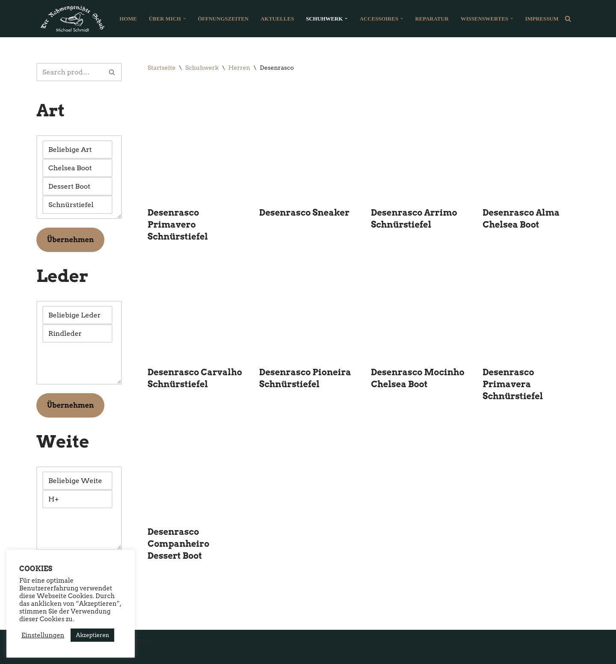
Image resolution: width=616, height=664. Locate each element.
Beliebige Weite (77, 480)
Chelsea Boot (77, 168)
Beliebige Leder (77, 315)
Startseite (161, 67)
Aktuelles (277, 19)
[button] (184, 18)
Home (128, 19)
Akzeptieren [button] (92, 635)
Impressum (541, 19)
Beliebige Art (77, 149)
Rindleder (77, 333)
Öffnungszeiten (223, 19)
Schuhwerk (202, 67)
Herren (239, 67)
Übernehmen (70, 240)
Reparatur (431, 19)
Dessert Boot (77, 186)
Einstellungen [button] (42, 635)
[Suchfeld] (568, 18)
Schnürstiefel (77, 205)
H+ (77, 499)
